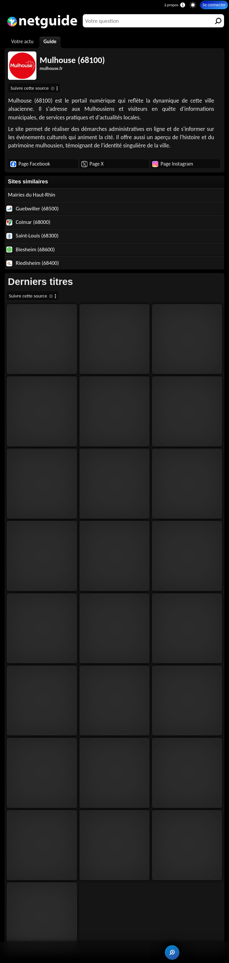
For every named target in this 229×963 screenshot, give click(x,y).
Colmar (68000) (28, 222)
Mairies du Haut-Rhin (31, 194)
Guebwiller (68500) (32, 208)
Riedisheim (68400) (32, 263)
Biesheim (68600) (30, 249)
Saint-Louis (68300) (32, 235)
